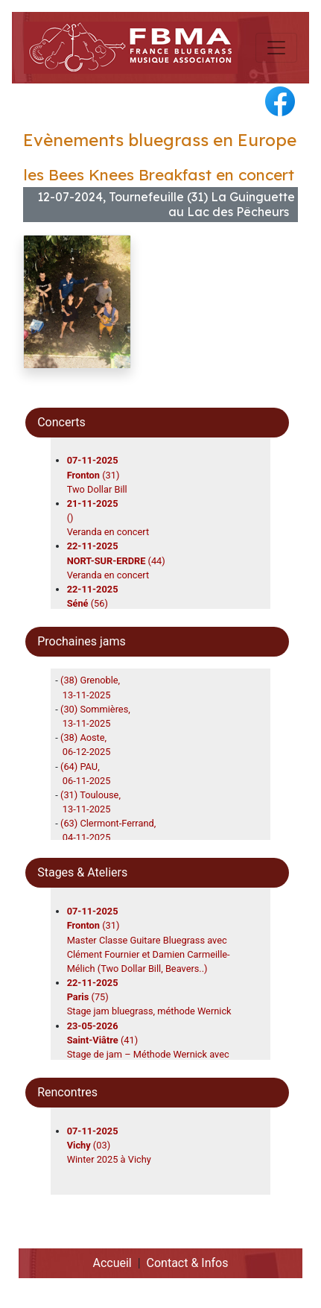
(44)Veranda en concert (116, 560)
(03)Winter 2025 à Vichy (109, 1145)
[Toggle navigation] (276, 48)
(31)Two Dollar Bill (97, 474)
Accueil (111, 1263)
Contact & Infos (188, 1263)
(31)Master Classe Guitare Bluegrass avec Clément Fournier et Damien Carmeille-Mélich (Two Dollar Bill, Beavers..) (148, 940)
